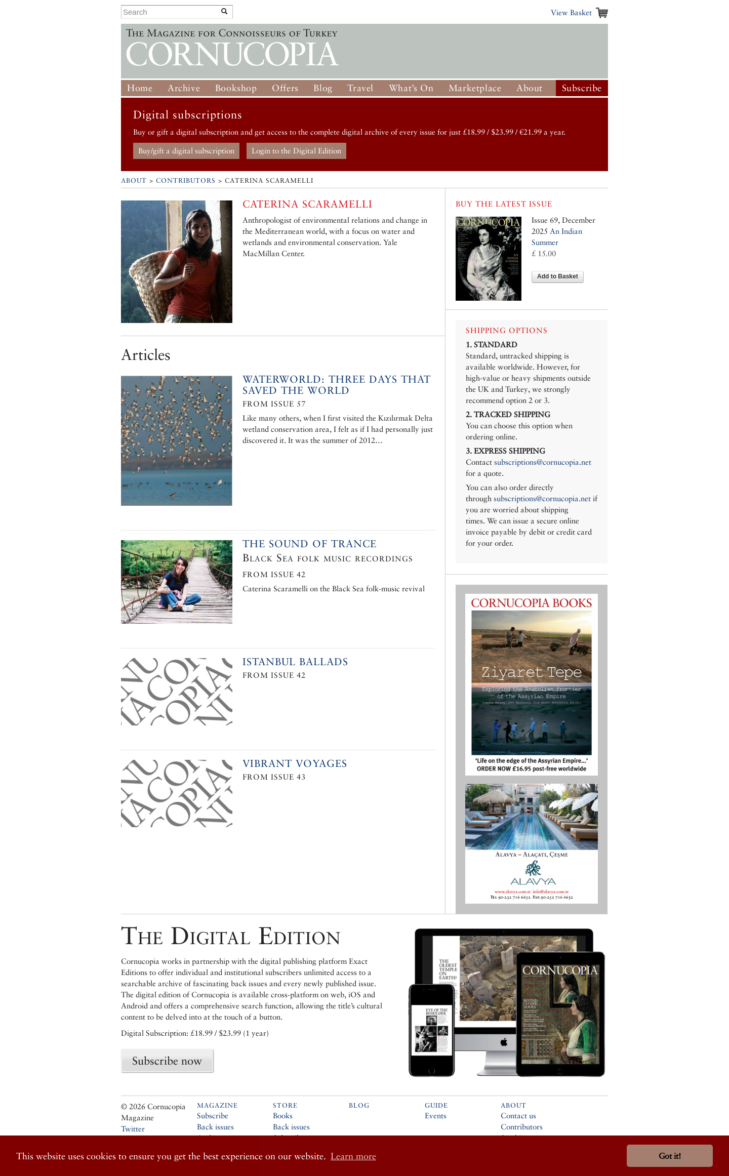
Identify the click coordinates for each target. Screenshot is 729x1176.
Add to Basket (557, 276)
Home (139, 88)
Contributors (186, 180)
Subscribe (582, 88)
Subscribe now (167, 1060)
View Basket (571, 12)
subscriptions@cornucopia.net (542, 462)
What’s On (411, 88)
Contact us (518, 1115)
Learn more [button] (353, 1156)
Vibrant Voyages (294, 763)
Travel (360, 88)
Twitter (133, 1128)
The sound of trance (309, 544)
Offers (285, 88)
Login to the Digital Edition (296, 150)
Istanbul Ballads (295, 662)
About (529, 88)
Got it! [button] (670, 1156)
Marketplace (475, 88)
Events (436, 1115)
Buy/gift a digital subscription (186, 150)
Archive (184, 88)
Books (283, 1115)
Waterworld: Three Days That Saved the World (336, 384)
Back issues (215, 1126)
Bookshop (236, 88)
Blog (322, 88)
